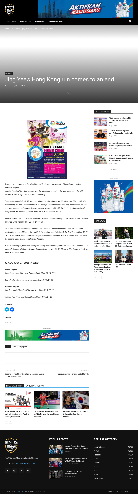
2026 (7, 408)
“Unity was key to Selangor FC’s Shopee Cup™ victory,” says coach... (120, 120)
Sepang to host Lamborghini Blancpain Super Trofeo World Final (24, 375)
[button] (130, 21)
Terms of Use (113, 491)
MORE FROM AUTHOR (35, 386)
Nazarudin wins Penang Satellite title (73, 374)
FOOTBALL (11, 21)
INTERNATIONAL (55, 21)
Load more (114, 169)
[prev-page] (6, 421)
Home (7, 29)
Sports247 (20, 491)
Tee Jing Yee (23, 347)
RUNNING (39, 21)
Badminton (16, 29)
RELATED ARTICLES (14, 386)
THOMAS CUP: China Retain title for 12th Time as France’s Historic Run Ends (46, 414)
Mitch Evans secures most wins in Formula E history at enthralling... (103, 243)
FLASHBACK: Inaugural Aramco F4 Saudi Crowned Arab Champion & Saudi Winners (121, 158)
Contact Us (124, 491)
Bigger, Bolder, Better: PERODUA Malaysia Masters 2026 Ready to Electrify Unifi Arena (17, 414)
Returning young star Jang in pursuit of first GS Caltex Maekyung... (123, 243)
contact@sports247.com (25, 463)
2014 (14, 347)
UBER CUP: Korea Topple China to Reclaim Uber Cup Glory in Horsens (75, 414)
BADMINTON (25, 21)
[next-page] (10, 421)
